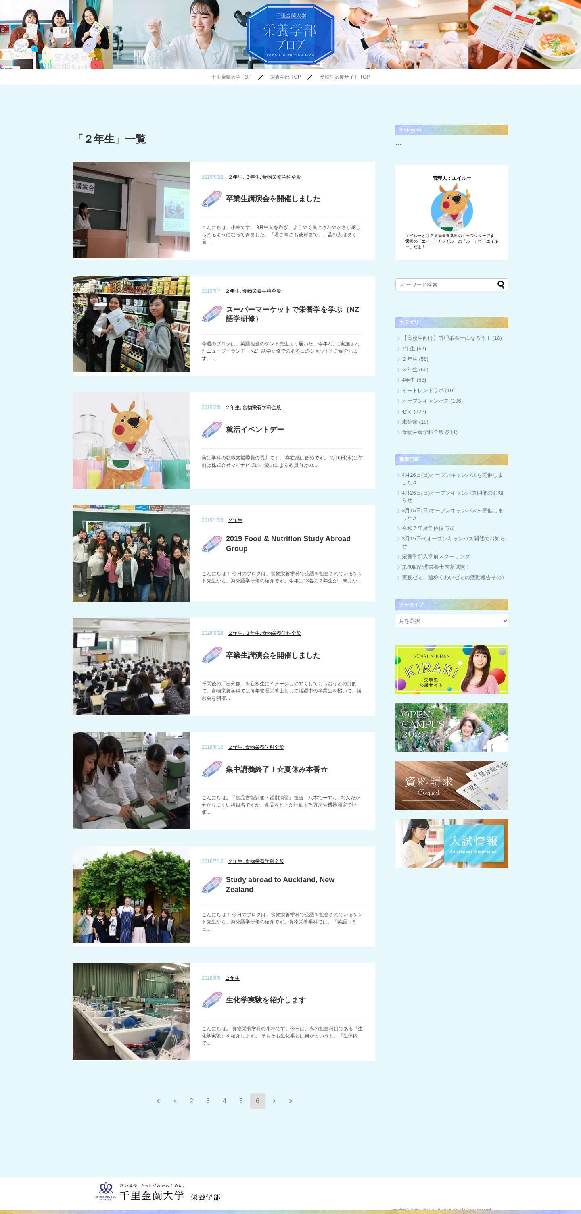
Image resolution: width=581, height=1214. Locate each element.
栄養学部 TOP (285, 77)
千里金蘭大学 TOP (231, 77)
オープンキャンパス (425, 401)
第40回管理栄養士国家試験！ (436, 567)
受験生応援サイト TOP (345, 77)
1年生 (408, 348)
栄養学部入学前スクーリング (436, 556)
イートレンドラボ (423, 390)
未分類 (410, 422)
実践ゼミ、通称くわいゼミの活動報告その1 (453, 577)
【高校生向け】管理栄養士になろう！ (446, 338)
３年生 (410, 369)
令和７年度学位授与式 (428, 528)
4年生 (408, 380)
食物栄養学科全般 (423, 432)
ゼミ (407, 411)
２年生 (410, 359)
